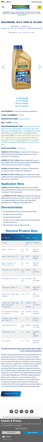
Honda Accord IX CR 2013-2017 (25, 135)
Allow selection (11, 432)
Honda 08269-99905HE (8, 135)
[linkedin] (26, 411)
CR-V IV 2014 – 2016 (28, 129)
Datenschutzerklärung (21, 428)
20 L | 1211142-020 (21, 103)
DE (3, 2)
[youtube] (16, 411)
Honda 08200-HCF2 (29, 131)
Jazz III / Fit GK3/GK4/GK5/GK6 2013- (26, 138)
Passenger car (21, 148)
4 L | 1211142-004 (22, 101)
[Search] (3, 7)
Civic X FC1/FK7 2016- (15, 129)
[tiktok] (31, 411)
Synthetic (16, 123)
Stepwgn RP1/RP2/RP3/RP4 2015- (18, 142)
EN (9, 2)
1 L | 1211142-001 (22, 98)
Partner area (36, 2)
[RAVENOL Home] (21, 8)
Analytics (8, 436)
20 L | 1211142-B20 (21, 106)
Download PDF (10, 393)
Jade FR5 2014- (10, 138)
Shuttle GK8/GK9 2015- (23, 140)
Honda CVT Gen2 (24, 119)
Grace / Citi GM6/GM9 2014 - (14, 131)
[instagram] (21, 411)
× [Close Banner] (41, 419)
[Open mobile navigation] (39, 7)
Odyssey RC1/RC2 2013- (8, 140)
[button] (3, 67)
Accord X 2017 (28, 126)
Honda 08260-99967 (16, 133)
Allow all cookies (33, 432)
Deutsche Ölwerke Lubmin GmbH (29, 13)
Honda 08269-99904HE (30, 133)
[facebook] (11, 411)
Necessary (8, 439)
